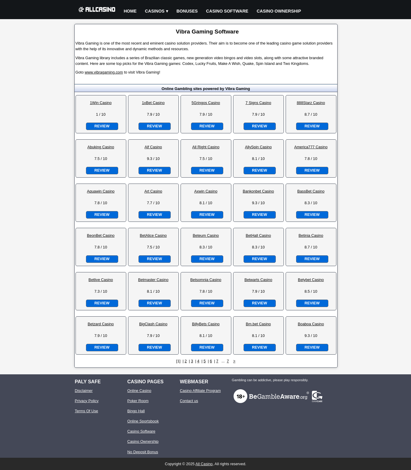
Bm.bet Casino (258, 324)
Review (101, 126)
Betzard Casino (101, 324)
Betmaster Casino (153, 279)
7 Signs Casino (258, 102)
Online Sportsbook (143, 421)
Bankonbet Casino (258, 191)
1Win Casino (101, 102)
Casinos (155, 11)
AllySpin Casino (258, 147)
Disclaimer (84, 390)
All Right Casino (205, 147)
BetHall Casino (258, 235)
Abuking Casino (100, 147)
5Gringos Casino (206, 102)
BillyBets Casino (205, 324)
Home (130, 11)
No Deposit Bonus (142, 452)
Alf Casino (153, 147)
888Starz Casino (311, 102)
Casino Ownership (279, 11)
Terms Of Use (86, 411)
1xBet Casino (153, 102)
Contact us (189, 401)
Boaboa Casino (311, 324)
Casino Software (227, 11)
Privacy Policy (87, 401)
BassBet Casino (310, 191)
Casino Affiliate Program (200, 390)
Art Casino (153, 191)
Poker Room (138, 401)
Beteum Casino (206, 235)
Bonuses (187, 11)
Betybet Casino (311, 279)
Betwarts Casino (258, 279)
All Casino (204, 464)
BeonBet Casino (100, 235)
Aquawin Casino (100, 191)
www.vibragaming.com (104, 72)
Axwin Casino (206, 191)
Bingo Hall (136, 411)
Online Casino (139, 390)
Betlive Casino (101, 279)
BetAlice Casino (153, 235)
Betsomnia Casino (205, 279)
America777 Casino (311, 147)
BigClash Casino (153, 324)
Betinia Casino (310, 235)
